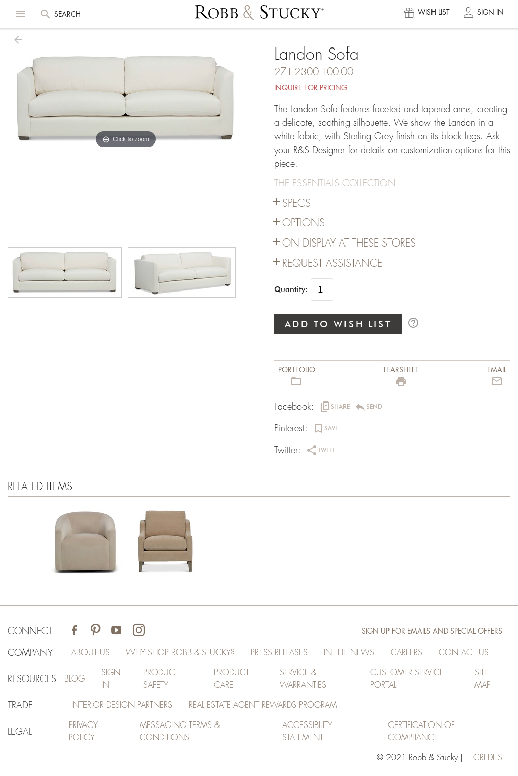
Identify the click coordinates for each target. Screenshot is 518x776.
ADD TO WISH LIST (338, 324)
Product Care (231, 679)
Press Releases (279, 653)
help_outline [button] (413, 323)
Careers (406, 653)
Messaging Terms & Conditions (180, 731)
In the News (349, 653)
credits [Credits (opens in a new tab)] (487, 758)
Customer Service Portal (407, 679)
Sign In (110, 679)
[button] (20, 14)
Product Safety (161, 679)
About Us (90, 653)
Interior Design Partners (121, 705)
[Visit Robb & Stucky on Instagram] (139, 631)
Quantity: (291, 289)
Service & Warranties (303, 679)
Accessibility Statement (307, 731)
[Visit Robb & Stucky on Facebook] (74, 631)
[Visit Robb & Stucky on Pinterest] (95, 631)
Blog (74, 679)
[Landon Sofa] (84, 543)
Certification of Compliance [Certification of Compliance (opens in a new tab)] (421, 731)
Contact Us (464, 653)
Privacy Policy (83, 731)
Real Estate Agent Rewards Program (263, 705)
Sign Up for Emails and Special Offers (432, 631)
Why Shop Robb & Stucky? (180, 653)
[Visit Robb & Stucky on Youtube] (116, 631)
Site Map (482, 679)
